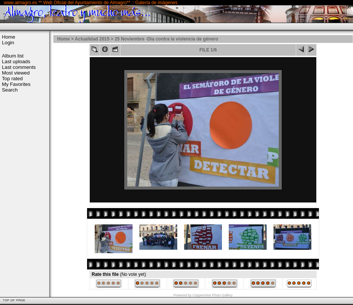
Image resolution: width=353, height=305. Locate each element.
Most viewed (16, 73)
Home (8, 37)
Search (10, 90)
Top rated (12, 78)
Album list (12, 56)
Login (8, 42)
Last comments (19, 67)
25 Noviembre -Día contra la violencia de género (166, 39)
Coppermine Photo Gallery (212, 295)
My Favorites (16, 84)
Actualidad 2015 (92, 39)
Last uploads (16, 61)
